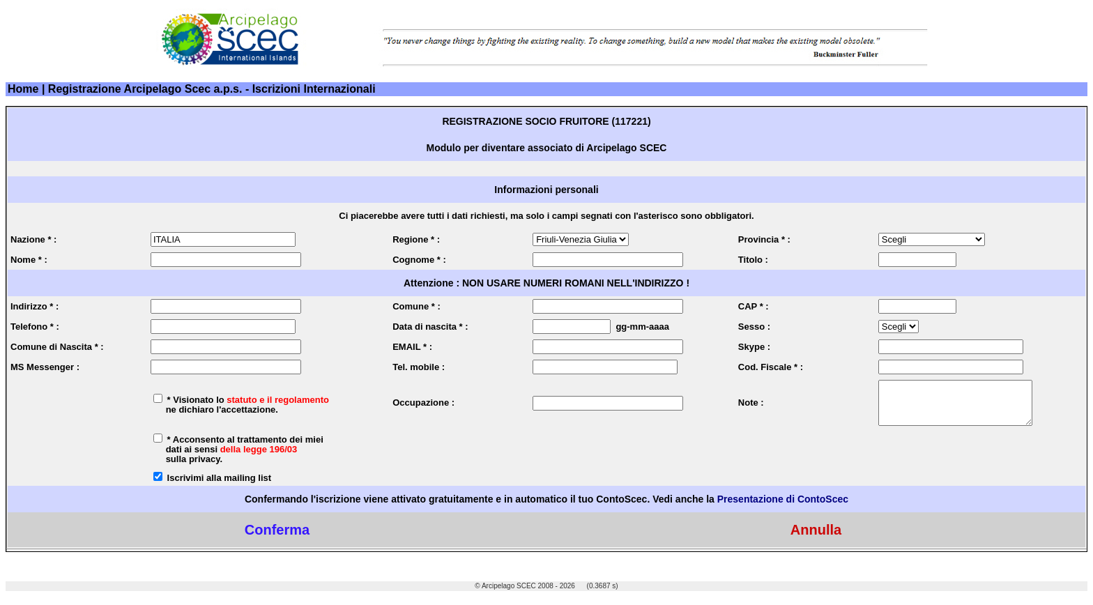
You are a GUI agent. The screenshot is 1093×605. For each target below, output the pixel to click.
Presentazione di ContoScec (782, 507)
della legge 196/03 (259, 457)
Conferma (277, 538)
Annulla (815, 538)
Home (23, 89)
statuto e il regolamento (278, 404)
